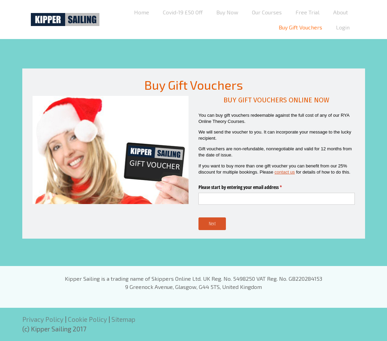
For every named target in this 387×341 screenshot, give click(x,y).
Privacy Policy (42, 319)
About (340, 12)
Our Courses (267, 12)
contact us (285, 172)
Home (141, 12)
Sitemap (123, 319)
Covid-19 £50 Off (183, 12)
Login (343, 27)
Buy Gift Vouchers (300, 27)
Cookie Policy (87, 319)
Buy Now (227, 12)
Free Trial (307, 12)
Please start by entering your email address (248, 187)
